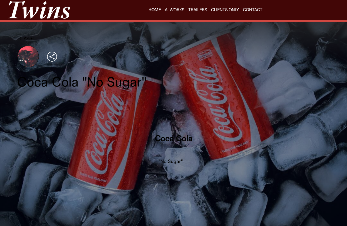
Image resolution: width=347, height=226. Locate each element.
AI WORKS (174, 10)
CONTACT (252, 10)
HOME (154, 10)
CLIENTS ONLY (225, 10)
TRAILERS (197, 10)
